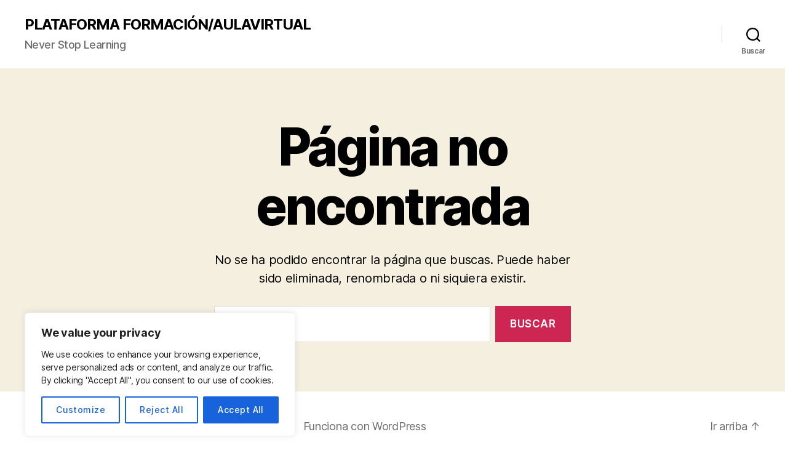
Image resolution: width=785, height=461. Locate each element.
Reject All (161, 409)
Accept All (241, 409)
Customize (80, 409)
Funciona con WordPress (364, 426)
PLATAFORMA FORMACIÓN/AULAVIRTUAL (168, 24)
